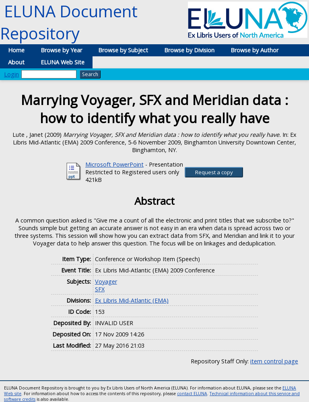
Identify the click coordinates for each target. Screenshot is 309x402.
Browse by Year (61, 50)
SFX (100, 289)
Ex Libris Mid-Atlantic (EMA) (132, 300)
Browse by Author (254, 50)
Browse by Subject (123, 50)
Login (11, 74)
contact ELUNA (192, 393)
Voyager (106, 281)
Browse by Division (189, 50)
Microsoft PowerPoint (114, 164)
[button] (214, 172)
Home (16, 50)
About (16, 62)
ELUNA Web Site (62, 62)
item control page (274, 361)
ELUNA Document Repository (69, 22)
